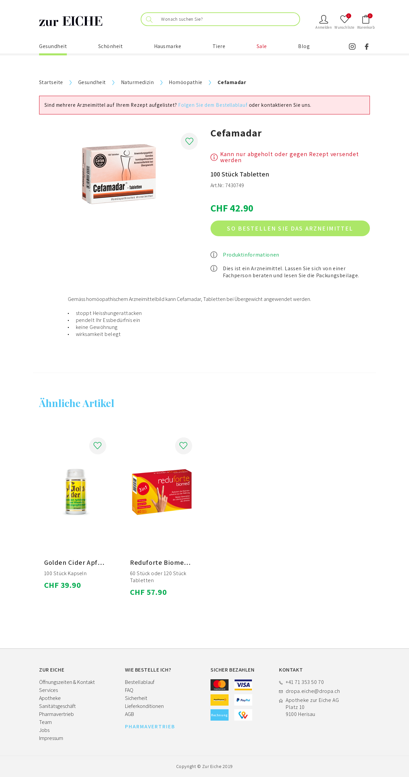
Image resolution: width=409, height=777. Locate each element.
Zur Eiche (212, 766)
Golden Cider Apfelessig (82, 562)
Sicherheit (136, 698)
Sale (262, 46)
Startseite (51, 82)
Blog (304, 46)
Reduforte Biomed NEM (166, 562)
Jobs (44, 730)
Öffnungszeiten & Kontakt (67, 682)
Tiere (219, 46)
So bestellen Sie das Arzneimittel (290, 228)
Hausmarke (167, 46)
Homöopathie (185, 82)
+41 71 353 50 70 (305, 682)
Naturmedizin (137, 82)
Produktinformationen (251, 254)
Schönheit (110, 46)
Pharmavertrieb (56, 714)
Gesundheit (53, 46)
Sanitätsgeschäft (57, 706)
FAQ (129, 690)
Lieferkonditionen (144, 706)
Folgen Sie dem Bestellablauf (212, 105)
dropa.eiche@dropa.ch (313, 691)
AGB (129, 714)
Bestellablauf (139, 682)
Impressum (51, 738)
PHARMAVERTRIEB (150, 726)
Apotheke (50, 698)
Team (45, 722)
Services (48, 690)
